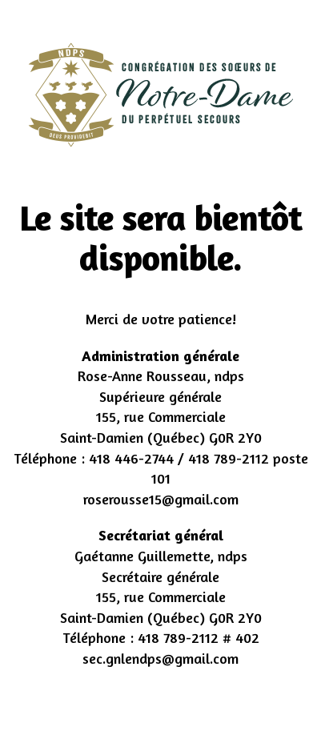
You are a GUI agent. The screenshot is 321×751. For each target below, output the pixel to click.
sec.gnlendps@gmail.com (160, 658)
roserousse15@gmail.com (161, 499)
